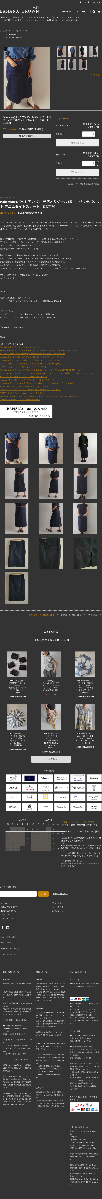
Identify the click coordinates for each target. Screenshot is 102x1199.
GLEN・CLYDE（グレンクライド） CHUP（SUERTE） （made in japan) (31, 364)
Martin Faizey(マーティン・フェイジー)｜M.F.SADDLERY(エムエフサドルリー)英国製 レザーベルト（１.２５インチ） (49, 373)
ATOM (7, 939)
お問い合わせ (53, 20)
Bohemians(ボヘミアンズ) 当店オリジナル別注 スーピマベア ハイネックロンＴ (34, 360)
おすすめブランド (36, 17)
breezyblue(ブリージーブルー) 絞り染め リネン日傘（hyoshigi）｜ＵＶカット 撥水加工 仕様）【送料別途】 (17, 739)
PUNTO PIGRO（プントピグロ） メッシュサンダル (21, 393)
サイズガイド (53, 17)
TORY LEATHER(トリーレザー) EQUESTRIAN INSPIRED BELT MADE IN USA (32, 354)
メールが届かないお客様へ (12, 20)
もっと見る (51, 758)
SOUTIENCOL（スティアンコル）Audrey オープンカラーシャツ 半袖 (30, 390)
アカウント (94, 2)
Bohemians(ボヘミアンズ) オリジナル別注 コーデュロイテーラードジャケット (33, 357)
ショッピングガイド (35, 20)
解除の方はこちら (60, 892)
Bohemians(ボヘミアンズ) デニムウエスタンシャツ (21, 347)
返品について (73, 184)
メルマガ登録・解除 (8, 935)
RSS (1, 939)
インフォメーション (70, 17)
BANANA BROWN (15, 38)
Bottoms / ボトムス (15, 31)
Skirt (26, 31)
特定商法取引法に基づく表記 (12, 942)
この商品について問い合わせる (73, 615)
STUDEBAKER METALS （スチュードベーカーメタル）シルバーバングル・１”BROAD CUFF (39, 396)
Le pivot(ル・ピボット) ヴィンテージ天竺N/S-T (20, 400)
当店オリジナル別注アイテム (13, 17)
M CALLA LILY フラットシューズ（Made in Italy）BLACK (23, 377)
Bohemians (12, 34)
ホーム (2, 31)
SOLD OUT (77, 142)
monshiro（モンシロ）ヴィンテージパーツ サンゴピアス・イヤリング (30, 380)
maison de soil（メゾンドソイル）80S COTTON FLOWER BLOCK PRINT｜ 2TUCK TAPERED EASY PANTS (51, 741)
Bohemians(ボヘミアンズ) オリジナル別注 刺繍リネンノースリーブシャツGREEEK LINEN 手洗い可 (42, 370)
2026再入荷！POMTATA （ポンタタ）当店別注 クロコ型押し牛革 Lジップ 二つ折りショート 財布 (17, 687)
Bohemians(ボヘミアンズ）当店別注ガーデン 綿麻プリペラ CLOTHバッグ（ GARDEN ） (37, 383)
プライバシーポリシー (9, 946)
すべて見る (94, 75)
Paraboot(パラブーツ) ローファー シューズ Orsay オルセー (24, 367)
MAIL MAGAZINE (70, 20)
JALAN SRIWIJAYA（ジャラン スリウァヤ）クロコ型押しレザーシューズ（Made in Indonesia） (39, 350)
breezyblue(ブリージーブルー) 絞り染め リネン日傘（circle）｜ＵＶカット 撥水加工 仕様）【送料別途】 (85, 687)
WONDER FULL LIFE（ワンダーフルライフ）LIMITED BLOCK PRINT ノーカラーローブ (85, 738)
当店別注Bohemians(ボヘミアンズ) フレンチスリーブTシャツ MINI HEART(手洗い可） (51, 685)
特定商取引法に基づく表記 (89, 184)
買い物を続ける (95, 615)
